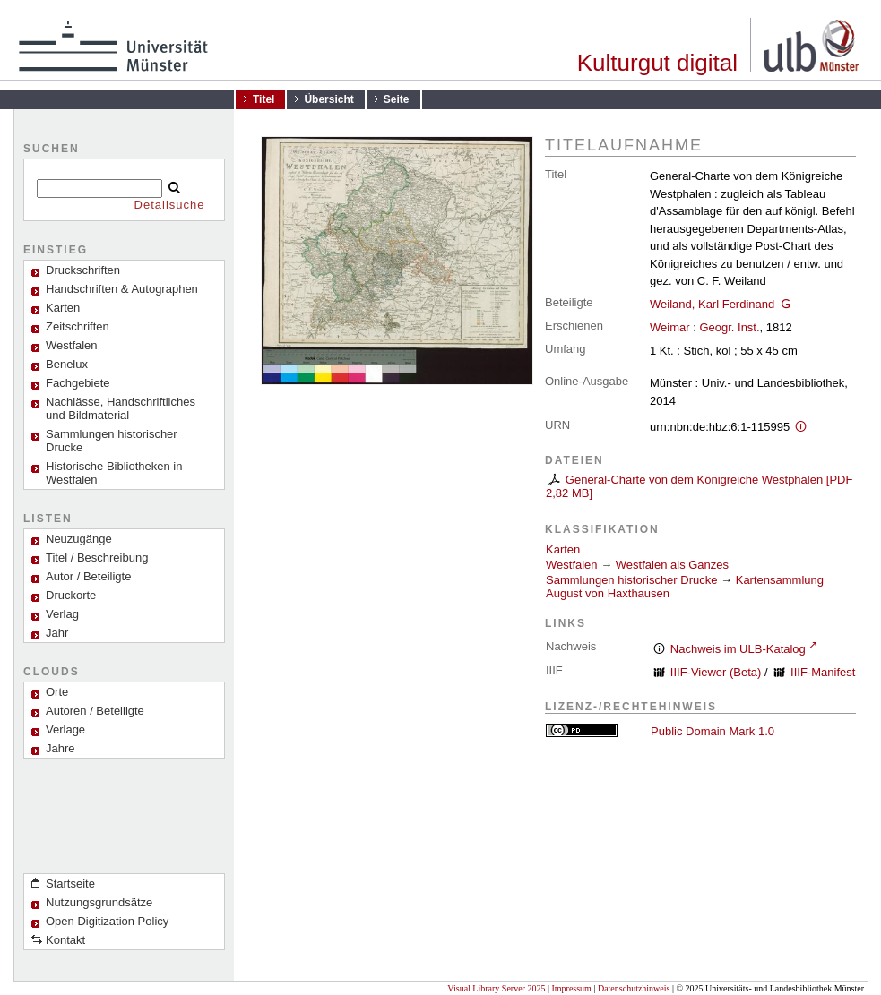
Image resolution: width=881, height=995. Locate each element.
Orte (57, 692)
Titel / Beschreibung (97, 557)
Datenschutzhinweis (634, 988)
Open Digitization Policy (107, 921)
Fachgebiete (78, 383)
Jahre (60, 748)
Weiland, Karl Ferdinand (712, 304)
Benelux (67, 364)
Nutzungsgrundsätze (99, 902)
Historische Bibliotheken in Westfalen (114, 472)
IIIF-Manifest (822, 672)
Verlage (65, 729)
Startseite (70, 883)
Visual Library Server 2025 (496, 988)
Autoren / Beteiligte (95, 710)
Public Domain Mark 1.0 (712, 731)
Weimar (670, 327)
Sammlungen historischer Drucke (111, 440)
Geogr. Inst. (729, 327)
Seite (397, 99)
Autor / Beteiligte (88, 576)
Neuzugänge (79, 538)
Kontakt (65, 940)
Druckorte (71, 595)
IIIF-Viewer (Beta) (716, 672)
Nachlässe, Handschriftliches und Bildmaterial (120, 408)
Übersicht (328, 99)
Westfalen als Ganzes (672, 564)
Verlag (62, 614)
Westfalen (72, 345)
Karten (563, 549)
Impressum (571, 988)
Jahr (57, 632)
